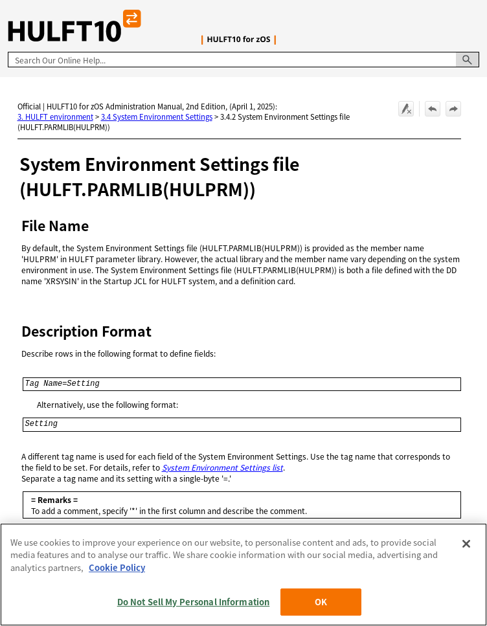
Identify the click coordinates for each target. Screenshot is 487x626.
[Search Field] (243, 59)
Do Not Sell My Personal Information (193, 602)
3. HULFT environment (55, 116)
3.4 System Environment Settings (156, 116)
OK (321, 602)
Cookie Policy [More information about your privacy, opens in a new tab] (117, 567)
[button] (467, 59)
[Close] (466, 544)
